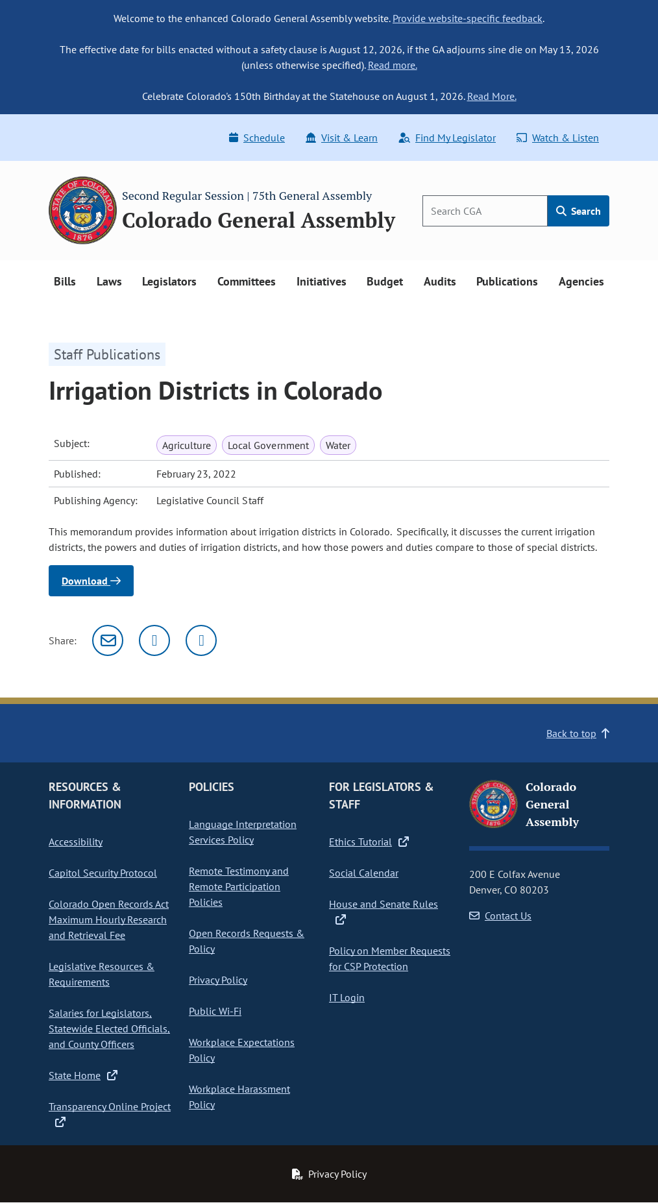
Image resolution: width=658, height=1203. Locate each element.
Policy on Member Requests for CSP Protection (389, 958)
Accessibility (76, 841)
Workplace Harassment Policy (239, 1096)
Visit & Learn (342, 137)
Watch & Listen (558, 137)
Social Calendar (363, 872)
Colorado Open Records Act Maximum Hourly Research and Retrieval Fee (109, 919)
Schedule (257, 137)
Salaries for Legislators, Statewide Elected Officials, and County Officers (109, 1028)
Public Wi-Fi (215, 1010)
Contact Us (500, 915)
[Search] (485, 210)
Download (91, 580)
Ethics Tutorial (369, 841)
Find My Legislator (447, 137)
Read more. (392, 64)
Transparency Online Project (110, 1114)
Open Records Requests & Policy (246, 941)
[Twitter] (154, 640)
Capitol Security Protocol (103, 872)
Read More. (492, 96)
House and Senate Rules (383, 911)
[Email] (107, 640)
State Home (83, 1075)
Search (578, 210)
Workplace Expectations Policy (242, 1050)
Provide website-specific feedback (467, 18)
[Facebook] (201, 640)
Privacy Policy (218, 979)
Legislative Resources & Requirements (101, 974)
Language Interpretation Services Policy (243, 832)
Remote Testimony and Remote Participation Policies (239, 886)
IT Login (347, 997)
